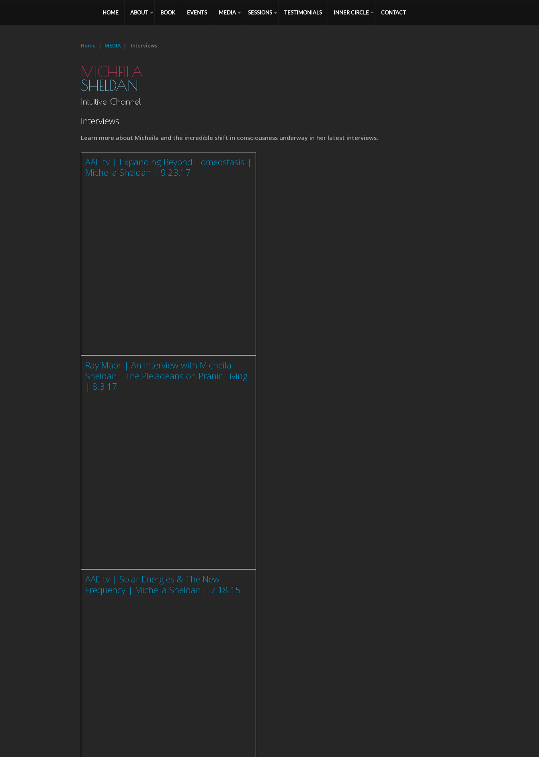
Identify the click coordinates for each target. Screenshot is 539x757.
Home (88, 45)
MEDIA (227, 12)
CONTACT (393, 12)
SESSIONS (260, 12)
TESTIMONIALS (303, 12)
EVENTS (197, 12)
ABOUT (139, 12)
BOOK (167, 12)
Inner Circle (351, 12)
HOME (110, 12)
